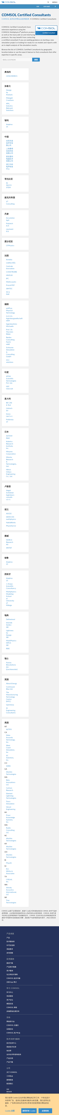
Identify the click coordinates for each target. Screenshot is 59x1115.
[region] (29, 1104)
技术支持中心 (11, 1043)
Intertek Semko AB (9, 624)
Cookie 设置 (10, 1110)
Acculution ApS (10, 219)
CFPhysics (10, 245)
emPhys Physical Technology (10, 310)
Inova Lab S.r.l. (9, 415)
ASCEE (9, 513)
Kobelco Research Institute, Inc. (9, 444)
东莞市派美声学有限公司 (9, 142)
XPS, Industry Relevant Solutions (9, 106)
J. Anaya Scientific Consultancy (10, 586)
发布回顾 (10, 953)
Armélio (9, 259)
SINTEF (9, 547)
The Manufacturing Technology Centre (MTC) (10, 697)
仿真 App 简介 (12, 982)
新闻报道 (10, 1080)
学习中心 (10, 992)
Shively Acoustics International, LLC (10, 890)
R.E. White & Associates (10, 871)
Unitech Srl (9, 409)
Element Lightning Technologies (10, 795)
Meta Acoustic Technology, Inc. (10, 738)
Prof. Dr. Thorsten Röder (9, 331)
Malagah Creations (10, 99)
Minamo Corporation (10, 452)
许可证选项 (11, 945)
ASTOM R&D (9, 436)
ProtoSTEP (10, 285)
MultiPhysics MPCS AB (10, 642)
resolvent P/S (9, 230)
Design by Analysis (9, 92)
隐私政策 (9, 1091)
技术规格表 (11, 941)
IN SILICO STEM (9, 185)
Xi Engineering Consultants (10, 710)
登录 (38, 6)
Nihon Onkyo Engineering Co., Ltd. (10, 472)
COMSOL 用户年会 (13, 1033)
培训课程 (10, 996)
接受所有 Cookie (29, 1110)
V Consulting (10, 202)
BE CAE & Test (9, 403)
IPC (7, 278)
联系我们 (10, 1083)
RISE (8, 648)
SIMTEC (9, 288)
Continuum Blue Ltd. (10, 687)
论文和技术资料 (12, 974)
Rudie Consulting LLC (10, 830)
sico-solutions (9, 361)
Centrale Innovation (10, 267)
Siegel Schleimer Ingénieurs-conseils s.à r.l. (10, 495)
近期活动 (10, 1029)
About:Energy (10, 683)
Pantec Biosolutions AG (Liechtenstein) (10, 666)
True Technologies (10, 901)
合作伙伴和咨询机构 (14, 1054)
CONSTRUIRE (10, 272)
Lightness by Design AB (9, 633)
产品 (8, 937)
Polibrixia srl (10, 420)
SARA (8, 766)
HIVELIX (9, 275)
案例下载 (10, 963)
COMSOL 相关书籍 (13, 978)
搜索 (36, 59)
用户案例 (10, 970)
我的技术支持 (11, 1047)
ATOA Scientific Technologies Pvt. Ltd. (10, 379)
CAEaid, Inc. (9, 880)
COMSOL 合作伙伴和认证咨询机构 (15, 19)
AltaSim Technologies (10, 773)
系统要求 (10, 949)
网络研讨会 (11, 1021)
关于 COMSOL (12, 1072)
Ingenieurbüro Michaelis (10, 325)
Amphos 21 (9, 125)
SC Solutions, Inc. (10, 757)
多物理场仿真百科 (13, 1011)
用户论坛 (10, 1000)
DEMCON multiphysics (10, 518)
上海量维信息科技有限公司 (9, 150)
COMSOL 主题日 (13, 1025)
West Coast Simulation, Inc (10, 748)
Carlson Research (9, 789)
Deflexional (10, 619)
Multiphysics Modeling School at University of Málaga (10, 598)
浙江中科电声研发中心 (9, 166)
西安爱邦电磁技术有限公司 (9, 158)
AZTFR (9, 729)
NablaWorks (10, 522)
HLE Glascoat (9, 387)
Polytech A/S (9, 224)
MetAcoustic (10, 282)
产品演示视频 (11, 967)
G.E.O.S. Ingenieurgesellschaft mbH (10, 318)
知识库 (9, 1050)
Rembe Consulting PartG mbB (10, 340)
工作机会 (10, 1076)
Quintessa (10, 704)
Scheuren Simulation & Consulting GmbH (10, 352)
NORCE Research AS (9, 542)
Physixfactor (10, 525)
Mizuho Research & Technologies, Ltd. (10, 461)
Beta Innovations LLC (10, 782)
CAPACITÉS (10, 263)
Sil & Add (8, 293)
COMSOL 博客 (12, 1007)
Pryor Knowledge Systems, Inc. (10, 818)
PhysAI (9, 863)
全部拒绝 (45, 1110)
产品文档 (10, 1058)
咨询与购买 (47, 6)
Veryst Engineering (10, 808)
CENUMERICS (10, 76)
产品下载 (10, 1062)
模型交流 (10, 1003)
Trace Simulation (10, 802)
